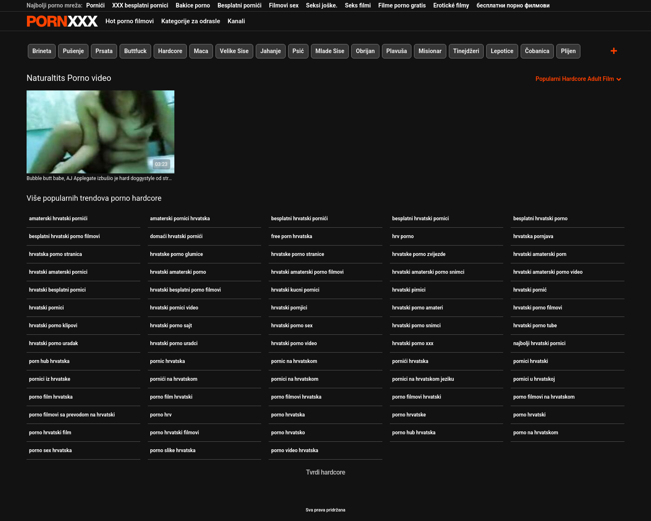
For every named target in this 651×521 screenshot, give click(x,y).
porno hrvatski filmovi (174, 433)
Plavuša (397, 51)
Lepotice (502, 51)
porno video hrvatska (294, 450)
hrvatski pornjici (289, 308)
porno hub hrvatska (414, 433)
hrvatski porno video (294, 343)
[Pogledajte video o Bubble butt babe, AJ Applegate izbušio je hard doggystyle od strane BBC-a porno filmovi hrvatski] (100, 131)
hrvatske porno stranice (297, 254)
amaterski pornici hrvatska (180, 219)
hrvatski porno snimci (416, 326)
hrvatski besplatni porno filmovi (185, 290)
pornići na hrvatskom (174, 379)
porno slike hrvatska (173, 450)
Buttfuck (135, 51)
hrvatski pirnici (409, 290)
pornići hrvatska (410, 361)
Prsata (104, 51)
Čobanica (537, 51)
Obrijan (365, 51)
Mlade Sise (330, 51)
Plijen (568, 51)
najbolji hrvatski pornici (539, 343)
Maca (201, 51)
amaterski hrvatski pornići (58, 219)
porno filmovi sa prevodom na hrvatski (72, 415)
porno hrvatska (288, 415)
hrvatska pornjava (533, 236)
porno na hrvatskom (535, 433)
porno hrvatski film (50, 433)
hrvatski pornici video (174, 308)
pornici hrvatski (530, 361)
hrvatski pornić (530, 290)
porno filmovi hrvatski (416, 397)
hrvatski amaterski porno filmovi (307, 272)
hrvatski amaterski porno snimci (428, 272)
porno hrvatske (409, 415)
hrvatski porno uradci (174, 343)
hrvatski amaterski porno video (547, 272)
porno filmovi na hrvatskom (544, 397)
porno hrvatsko (288, 433)
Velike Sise (234, 51)
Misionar (429, 51)
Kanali (236, 21)
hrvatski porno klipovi (53, 326)
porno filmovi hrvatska (296, 397)
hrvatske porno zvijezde (418, 254)
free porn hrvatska (291, 236)
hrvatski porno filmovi (537, 308)
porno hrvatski (529, 415)
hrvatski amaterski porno (178, 272)
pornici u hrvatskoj (534, 379)
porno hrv (161, 415)
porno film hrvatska (51, 397)
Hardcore (170, 51)
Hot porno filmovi (129, 21)
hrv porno (403, 236)
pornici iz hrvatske (49, 379)
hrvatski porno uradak (53, 343)
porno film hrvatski (171, 397)
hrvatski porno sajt (171, 326)
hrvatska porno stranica (55, 254)
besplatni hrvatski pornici (420, 219)
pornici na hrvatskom (294, 379)
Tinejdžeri (466, 51)
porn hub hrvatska (49, 361)
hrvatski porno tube (535, 326)
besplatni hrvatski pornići (299, 219)
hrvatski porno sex (292, 326)
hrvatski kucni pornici (295, 290)
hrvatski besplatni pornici (57, 290)
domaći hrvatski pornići (176, 236)
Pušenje (73, 51)
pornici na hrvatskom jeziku (423, 379)
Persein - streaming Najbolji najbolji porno (62, 21)
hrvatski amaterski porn (539, 254)
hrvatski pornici (46, 308)
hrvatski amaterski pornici (58, 272)
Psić (298, 51)
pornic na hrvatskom (294, 361)
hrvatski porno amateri (417, 308)
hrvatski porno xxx (412, 343)
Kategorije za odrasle (190, 21)
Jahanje (270, 51)
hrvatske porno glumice (176, 254)
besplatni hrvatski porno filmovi (64, 236)
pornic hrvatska (167, 361)
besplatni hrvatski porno (540, 219)
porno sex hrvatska (50, 450)
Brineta (41, 51)
